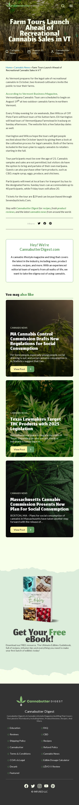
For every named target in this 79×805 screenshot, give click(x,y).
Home (9, 67)
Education (15, 727)
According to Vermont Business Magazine (31, 93)
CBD (45, 734)
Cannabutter (16, 747)
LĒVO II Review (51, 766)
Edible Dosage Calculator (56, 760)
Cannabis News (22, 67)
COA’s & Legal (17, 760)
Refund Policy (50, 747)
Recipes (47, 740)
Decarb (13, 766)
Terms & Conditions (20, 753)
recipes (47, 208)
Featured (14, 773)
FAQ (45, 727)
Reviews (14, 734)
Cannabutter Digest (27, 208)
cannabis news (38, 211)
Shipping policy (17, 740)
